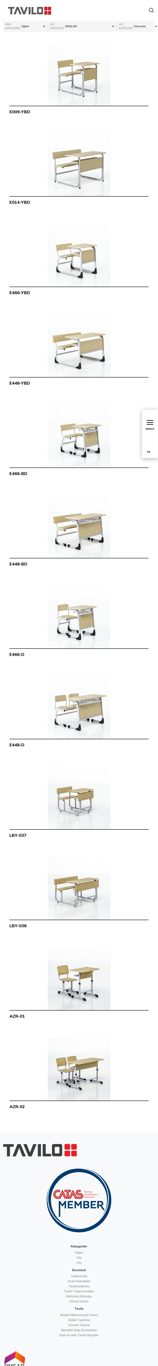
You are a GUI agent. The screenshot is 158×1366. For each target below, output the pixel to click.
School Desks (79, 1301)
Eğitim (79, 1252)
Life (79, 1262)
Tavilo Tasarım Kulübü (79, 1291)
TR (148, 451)
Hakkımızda (79, 1276)
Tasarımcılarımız (79, 1286)
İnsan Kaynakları (79, 1281)
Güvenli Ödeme (79, 1325)
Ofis (79, 1257)
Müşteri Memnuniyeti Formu (79, 1315)
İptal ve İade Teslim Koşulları (79, 1335)
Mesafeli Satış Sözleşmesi (79, 1330)
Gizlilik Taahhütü (79, 1320)
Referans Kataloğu (79, 1296)
